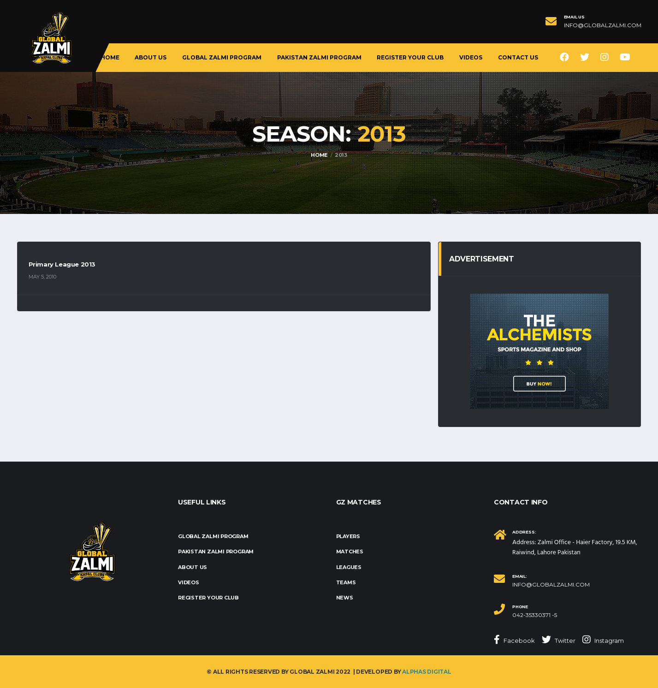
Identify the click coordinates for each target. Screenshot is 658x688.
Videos (470, 57)
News (344, 597)
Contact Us (518, 57)
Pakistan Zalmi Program (319, 57)
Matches (349, 551)
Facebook (514, 639)
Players (348, 536)
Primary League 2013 (62, 264)
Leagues (349, 567)
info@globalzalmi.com (602, 25)
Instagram (603, 639)
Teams (346, 582)
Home (110, 57)
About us (150, 57)
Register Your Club (410, 57)
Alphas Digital (426, 671)
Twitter (558, 639)
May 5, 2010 (42, 276)
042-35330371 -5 (534, 615)
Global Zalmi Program (221, 57)
